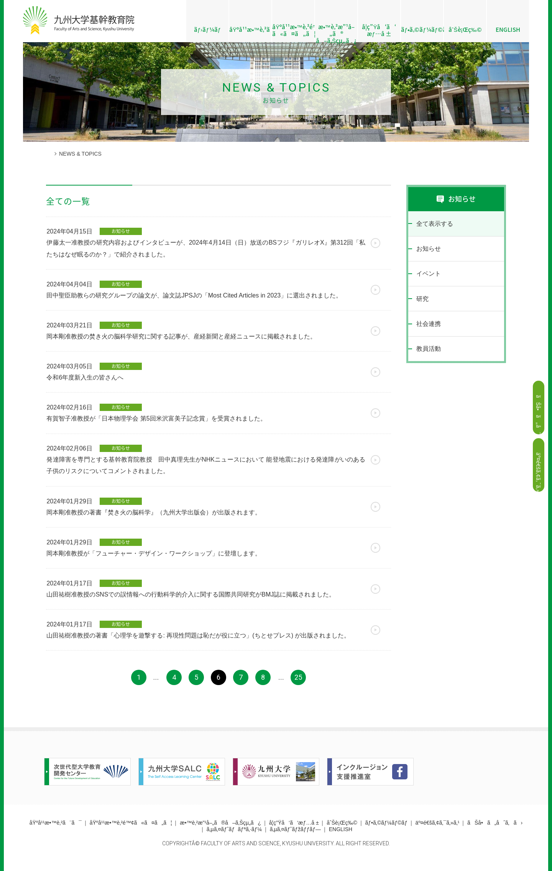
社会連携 (428, 325)
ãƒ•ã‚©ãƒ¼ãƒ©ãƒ (422, 29)
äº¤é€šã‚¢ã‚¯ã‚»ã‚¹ (438, 831)
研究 (422, 300)
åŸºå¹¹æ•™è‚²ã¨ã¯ (250, 29)
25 (298, 686)
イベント (428, 274)
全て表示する (434, 223)
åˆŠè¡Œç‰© (465, 29)
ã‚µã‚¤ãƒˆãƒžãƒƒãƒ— (295, 838)
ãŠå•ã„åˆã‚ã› (494, 831)
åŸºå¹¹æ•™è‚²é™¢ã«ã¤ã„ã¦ (131, 831)
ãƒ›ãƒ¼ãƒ (207, 29)
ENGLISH (508, 29)
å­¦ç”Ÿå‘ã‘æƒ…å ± (379, 30)
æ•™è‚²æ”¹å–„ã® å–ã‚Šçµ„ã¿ (336, 32)
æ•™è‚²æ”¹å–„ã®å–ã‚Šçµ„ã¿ (220, 831)
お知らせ (428, 249)
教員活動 (428, 351)
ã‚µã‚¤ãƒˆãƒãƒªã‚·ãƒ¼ (234, 838)
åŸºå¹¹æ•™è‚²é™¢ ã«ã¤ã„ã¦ (293, 30)
